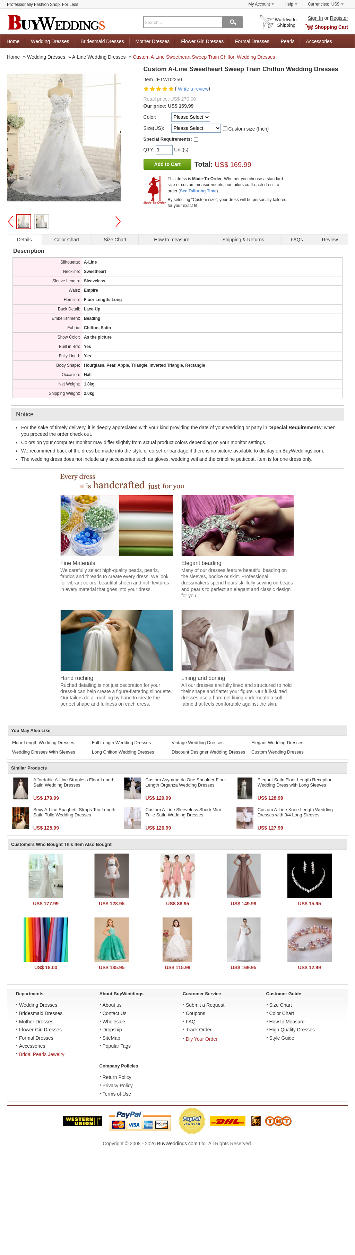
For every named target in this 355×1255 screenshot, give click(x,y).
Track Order (198, 1029)
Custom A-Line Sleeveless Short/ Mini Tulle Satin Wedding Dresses (182, 812)
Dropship (112, 1029)
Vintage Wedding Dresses (198, 742)
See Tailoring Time (198, 191)
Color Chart (281, 1013)
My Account (261, 4)
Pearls (288, 41)
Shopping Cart (331, 27)
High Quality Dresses (292, 1029)
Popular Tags (117, 1046)
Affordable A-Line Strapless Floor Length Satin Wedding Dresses (73, 782)
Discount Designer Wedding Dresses (208, 752)
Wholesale (114, 1021)
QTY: (150, 149)
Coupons (195, 1013)
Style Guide (281, 1038)
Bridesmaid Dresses (102, 41)
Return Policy (117, 1077)
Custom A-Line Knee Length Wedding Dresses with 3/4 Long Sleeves (295, 812)
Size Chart (280, 1005)
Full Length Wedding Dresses (121, 742)
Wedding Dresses (50, 41)
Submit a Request (205, 1005)
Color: (150, 117)
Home (13, 41)
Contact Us (115, 1013)
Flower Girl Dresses (202, 41)
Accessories (319, 41)
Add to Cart (167, 164)
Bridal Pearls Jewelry (41, 1054)
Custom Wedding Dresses (277, 752)
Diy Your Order (202, 1039)
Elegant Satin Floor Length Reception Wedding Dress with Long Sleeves (295, 782)
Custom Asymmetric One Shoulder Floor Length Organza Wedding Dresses (185, 782)
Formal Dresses (252, 41)
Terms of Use (117, 1094)
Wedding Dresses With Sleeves (43, 752)
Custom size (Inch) (248, 129)
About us (112, 1005)
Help (291, 4)
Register (339, 18)
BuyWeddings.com (177, 1143)
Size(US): (154, 128)
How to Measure (287, 1021)
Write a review (193, 89)
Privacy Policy (118, 1085)
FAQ (191, 1021)
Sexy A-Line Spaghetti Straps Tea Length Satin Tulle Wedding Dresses (74, 812)
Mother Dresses (153, 41)
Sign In (315, 18)
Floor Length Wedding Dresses (43, 742)
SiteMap (111, 1038)
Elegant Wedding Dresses (277, 742)
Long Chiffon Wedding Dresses (123, 752)
